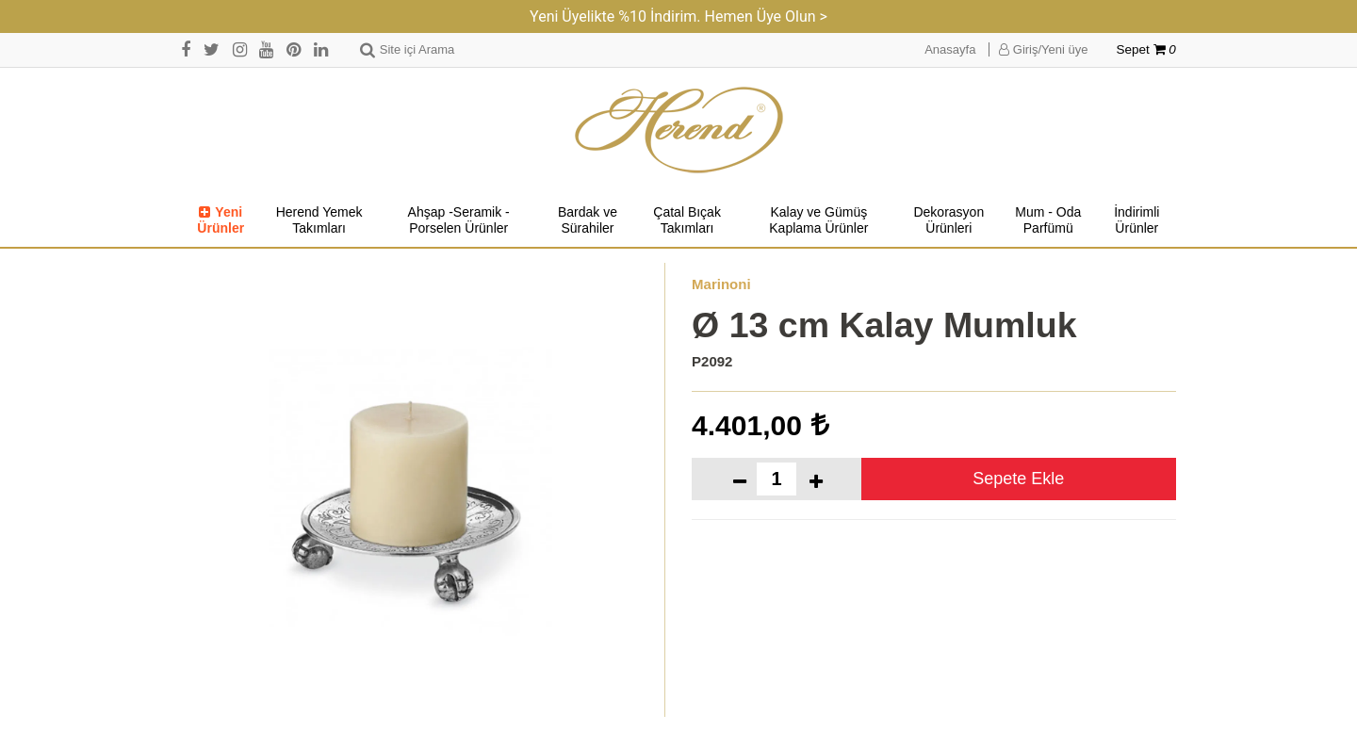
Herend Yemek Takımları (319, 220)
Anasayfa (949, 49)
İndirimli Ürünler (1136, 220)
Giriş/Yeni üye (1043, 49)
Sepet (1146, 49)
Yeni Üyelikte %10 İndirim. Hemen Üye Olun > (678, 16)
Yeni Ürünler (220, 220)
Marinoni (721, 284)
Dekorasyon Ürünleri (948, 220)
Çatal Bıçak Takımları (687, 220)
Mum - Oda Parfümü (1048, 220)
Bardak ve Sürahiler (587, 220)
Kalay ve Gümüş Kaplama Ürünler (818, 220)
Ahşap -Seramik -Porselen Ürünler (459, 220)
